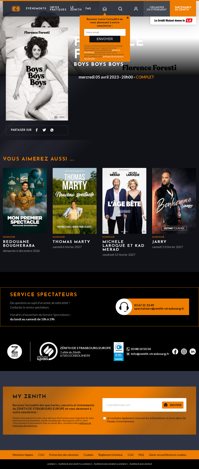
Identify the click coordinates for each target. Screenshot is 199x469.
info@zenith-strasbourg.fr (150, 353)
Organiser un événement (157, 8)
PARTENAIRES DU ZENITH (183, 8)
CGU (41, 454)
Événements (36, 9)
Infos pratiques (58, 8)
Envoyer (105, 39)
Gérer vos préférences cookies (167, 454)
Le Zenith (76, 8)
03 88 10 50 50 (141, 349)
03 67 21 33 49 (144, 305)
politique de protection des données (103, 57)
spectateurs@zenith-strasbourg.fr (159, 308)
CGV (131, 454)
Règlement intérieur (110, 454)
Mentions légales (23, 454)
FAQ (88, 9)
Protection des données (64, 454)
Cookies (88, 454)
